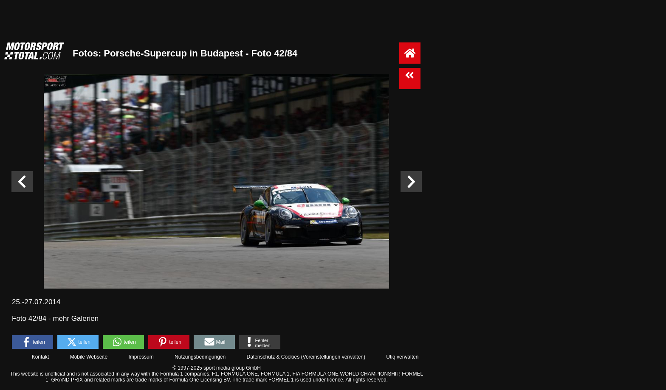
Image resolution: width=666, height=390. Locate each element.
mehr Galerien (76, 318)
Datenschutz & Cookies (272, 357)
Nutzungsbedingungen (200, 357)
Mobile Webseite (89, 357)
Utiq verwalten (402, 357)
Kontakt (40, 357)
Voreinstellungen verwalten (333, 357)
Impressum (140, 357)
